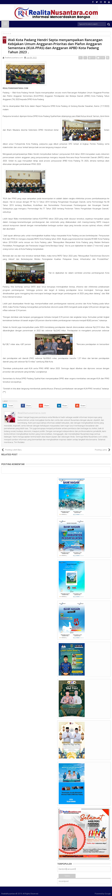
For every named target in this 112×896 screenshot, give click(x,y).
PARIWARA (12, 401)
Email (100, 58)
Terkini (67, 876)
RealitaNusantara (8, 894)
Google (108, 894)
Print (92, 58)
